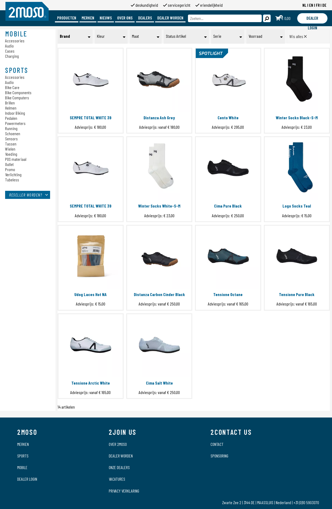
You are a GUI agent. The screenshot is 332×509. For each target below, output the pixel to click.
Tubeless (12, 179)
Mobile (22, 467)
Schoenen (12, 133)
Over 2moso (118, 444)
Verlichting (13, 174)
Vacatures (117, 478)
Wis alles (298, 36)
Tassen (10, 143)
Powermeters (15, 123)
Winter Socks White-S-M (159, 205)
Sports (23, 455)
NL (304, 5)
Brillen (10, 102)
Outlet (9, 164)
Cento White (228, 117)
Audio (9, 45)
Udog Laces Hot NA (90, 294)
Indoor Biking (15, 113)
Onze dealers (119, 467)
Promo (10, 169)
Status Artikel (176, 36)
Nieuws (106, 17)
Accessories (15, 40)
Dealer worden (170, 17)
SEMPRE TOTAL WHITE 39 (90, 117)
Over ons (124, 17)
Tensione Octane (228, 294)
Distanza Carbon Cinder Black (159, 294)
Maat (135, 36)
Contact (217, 444)
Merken (88, 17)
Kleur (101, 36)
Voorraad (255, 36)
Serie (217, 36)
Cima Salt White (159, 382)
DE (324, 5)
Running (11, 128)
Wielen (10, 148)
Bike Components (18, 92)
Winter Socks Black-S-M (297, 117)
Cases (10, 50)
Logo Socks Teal (296, 205)
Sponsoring (219, 455)
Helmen (10, 107)
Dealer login (27, 478)
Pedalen (11, 118)
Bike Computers (17, 97)
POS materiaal (15, 159)
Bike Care (12, 87)
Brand (65, 36)
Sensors (11, 138)
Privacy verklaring (124, 490)
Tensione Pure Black (296, 294)
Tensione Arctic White (90, 382)
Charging (12, 56)
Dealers (145, 17)
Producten (66, 17)
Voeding (11, 154)
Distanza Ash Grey (159, 117)
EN (311, 5)
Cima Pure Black (228, 205)
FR (318, 5)
